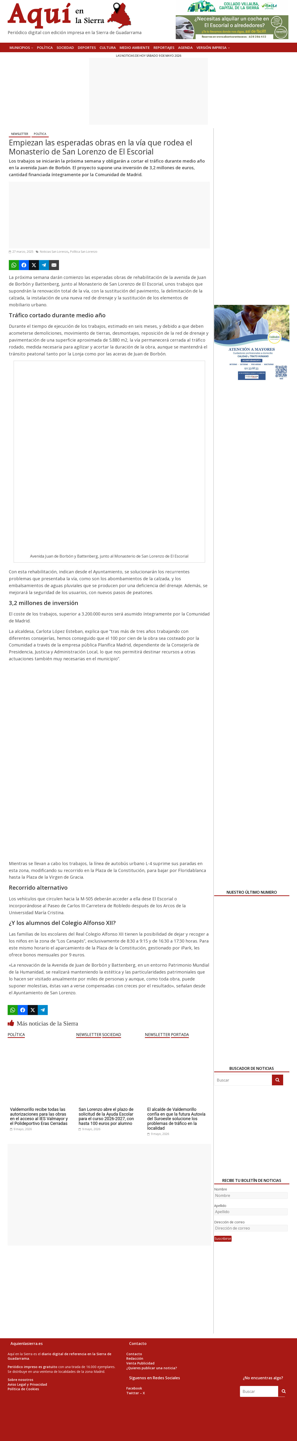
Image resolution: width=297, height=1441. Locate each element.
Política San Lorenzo (83, 252)
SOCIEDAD (65, 47)
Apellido (220, 1205)
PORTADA (180, 1034)
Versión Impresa (211, 47)
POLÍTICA (45, 47)
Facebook (134, 1388)
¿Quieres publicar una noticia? (151, 1368)
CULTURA (108, 47)
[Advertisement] (148, 91)
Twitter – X (135, 1393)
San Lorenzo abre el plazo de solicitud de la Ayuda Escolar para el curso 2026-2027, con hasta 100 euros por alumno (106, 1116)
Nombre (220, 1189)
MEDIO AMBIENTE (135, 47)
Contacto (134, 1354)
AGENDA (185, 47)
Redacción (134, 1358)
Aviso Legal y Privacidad (27, 1384)
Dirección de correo (229, 1222)
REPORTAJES (164, 47)
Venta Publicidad (140, 1363)
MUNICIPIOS (20, 47)
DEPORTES (87, 47)
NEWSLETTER (19, 134)
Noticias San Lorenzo (54, 252)
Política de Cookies (23, 1389)
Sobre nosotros (20, 1379)
